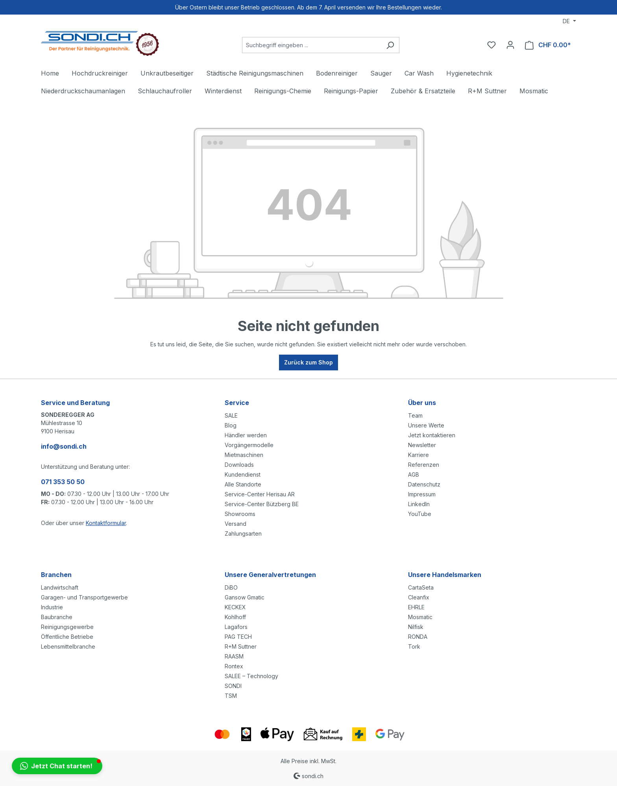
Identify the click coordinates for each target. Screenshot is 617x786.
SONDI (233, 685)
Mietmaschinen (244, 454)
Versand (235, 523)
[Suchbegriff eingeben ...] (311, 45)
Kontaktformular (106, 523)
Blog (230, 425)
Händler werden (246, 435)
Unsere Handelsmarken (444, 575)
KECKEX (235, 607)
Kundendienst (242, 474)
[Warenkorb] (548, 45)
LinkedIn (419, 504)
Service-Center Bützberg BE (262, 504)
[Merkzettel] (491, 45)
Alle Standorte (243, 484)
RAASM (234, 656)
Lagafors (236, 626)
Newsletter (422, 445)
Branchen (56, 575)
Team (415, 415)
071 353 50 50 (63, 482)
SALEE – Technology (251, 676)
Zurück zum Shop (308, 362)
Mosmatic (420, 617)
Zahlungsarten (243, 533)
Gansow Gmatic (244, 597)
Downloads (239, 464)
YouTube (419, 513)
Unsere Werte (426, 425)
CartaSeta (421, 587)
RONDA (417, 636)
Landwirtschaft (59, 587)
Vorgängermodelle (249, 445)
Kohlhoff (235, 617)
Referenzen (423, 464)
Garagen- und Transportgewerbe (84, 597)
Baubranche (56, 617)
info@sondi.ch (64, 446)
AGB (413, 474)
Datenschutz (424, 484)
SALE (231, 415)
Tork (414, 646)
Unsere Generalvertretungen (270, 575)
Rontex (234, 666)
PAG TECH (238, 636)
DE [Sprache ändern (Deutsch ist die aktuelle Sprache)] (567, 21)
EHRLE (416, 607)
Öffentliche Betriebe (67, 636)
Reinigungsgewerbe (67, 626)
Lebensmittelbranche (68, 646)
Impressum (422, 494)
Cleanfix (418, 597)
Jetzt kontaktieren (431, 435)
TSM (231, 695)
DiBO (231, 587)
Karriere (418, 454)
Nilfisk (415, 626)
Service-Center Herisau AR (260, 494)
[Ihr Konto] (510, 45)
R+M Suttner (241, 646)
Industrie (52, 607)
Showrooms (240, 513)
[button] (57, 766)
